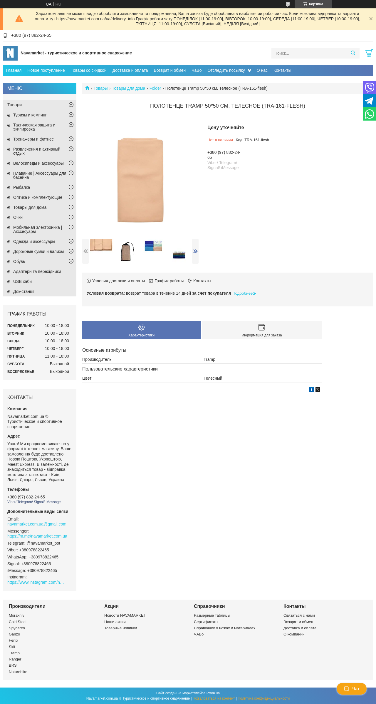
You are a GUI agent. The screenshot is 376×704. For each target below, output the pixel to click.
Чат (352, 688)
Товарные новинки (120, 628)
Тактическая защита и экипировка (34, 127)
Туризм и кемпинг (30, 115)
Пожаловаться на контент (214, 698)
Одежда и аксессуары (34, 241)
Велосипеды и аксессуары (38, 163)
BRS (13, 665)
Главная (13, 70)
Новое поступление (46, 70)
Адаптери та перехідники (37, 271)
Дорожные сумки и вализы (38, 251)
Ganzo (14, 634)
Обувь (19, 261)
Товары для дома (128, 88)
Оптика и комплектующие (37, 197)
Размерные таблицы (212, 615)
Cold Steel (17, 622)
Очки (18, 217)
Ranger (15, 659)
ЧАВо (199, 634)
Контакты (282, 70)
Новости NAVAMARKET (125, 615)
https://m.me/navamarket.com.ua (37, 536)
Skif (12, 647)
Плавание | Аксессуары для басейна (39, 175)
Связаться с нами (299, 615)
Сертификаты (206, 622)
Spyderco (17, 628)
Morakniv (16, 615)
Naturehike (18, 672)
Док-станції (23, 291)
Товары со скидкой (89, 70)
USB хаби (22, 281)
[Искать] (353, 53)
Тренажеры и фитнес (33, 139)
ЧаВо (197, 70)
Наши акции (115, 622)
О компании (294, 634)
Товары (100, 88)
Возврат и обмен (170, 70)
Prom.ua (213, 693)
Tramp (14, 653)
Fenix (13, 640)
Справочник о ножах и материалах (224, 628)
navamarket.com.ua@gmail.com (36, 524)
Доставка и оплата (130, 70)
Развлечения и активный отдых (37, 151)
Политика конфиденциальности (264, 698)
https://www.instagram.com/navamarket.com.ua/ (36, 582)
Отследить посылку (226, 70)
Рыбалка (21, 187)
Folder (155, 88)
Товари (14, 104)
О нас (262, 70)
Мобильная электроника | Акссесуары (37, 229)
